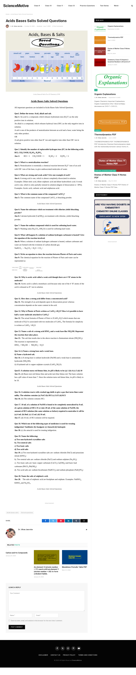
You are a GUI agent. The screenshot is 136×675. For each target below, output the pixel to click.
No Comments (57, 26)
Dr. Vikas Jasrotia (17, 26)
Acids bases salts (13, 512)
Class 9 (37, 6)
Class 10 (48, 6)
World (116, 6)
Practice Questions (87, 6)
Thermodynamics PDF (115, 37)
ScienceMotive (77, 660)
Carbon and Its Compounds (17, 553)
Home (7, 14)
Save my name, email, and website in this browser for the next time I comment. (36, 620)
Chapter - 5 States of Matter (105, 170)
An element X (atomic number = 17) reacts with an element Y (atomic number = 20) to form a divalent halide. (46, 570)
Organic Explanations (115, 26)
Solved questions (27, 512)
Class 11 (60, 6)
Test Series (104, 6)
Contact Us (55, 655)
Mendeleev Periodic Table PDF (74, 567)
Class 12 (71, 6)
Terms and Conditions (87, 655)
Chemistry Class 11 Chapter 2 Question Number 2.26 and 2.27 (119, 61)
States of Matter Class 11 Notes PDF (119, 49)
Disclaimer (43, 655)
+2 (96, 90)
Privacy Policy (69, 655)
